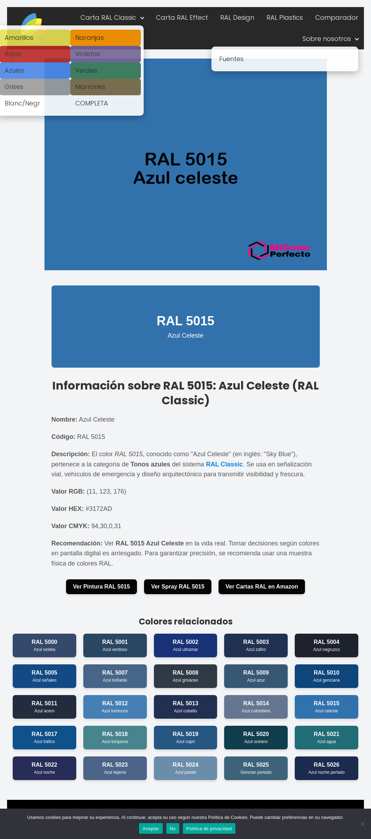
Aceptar (151, 828)
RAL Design (237, 17)
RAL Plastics (285, 17)
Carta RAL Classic (108, 17)
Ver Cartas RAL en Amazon (262, 587)
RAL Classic (224, 464)
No (173, 828)
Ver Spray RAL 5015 (177, 587)
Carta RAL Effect (182, 17)
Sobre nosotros (327, 38)
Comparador (336, 17)
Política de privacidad (209, 828)
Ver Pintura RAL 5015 (101, 587)
